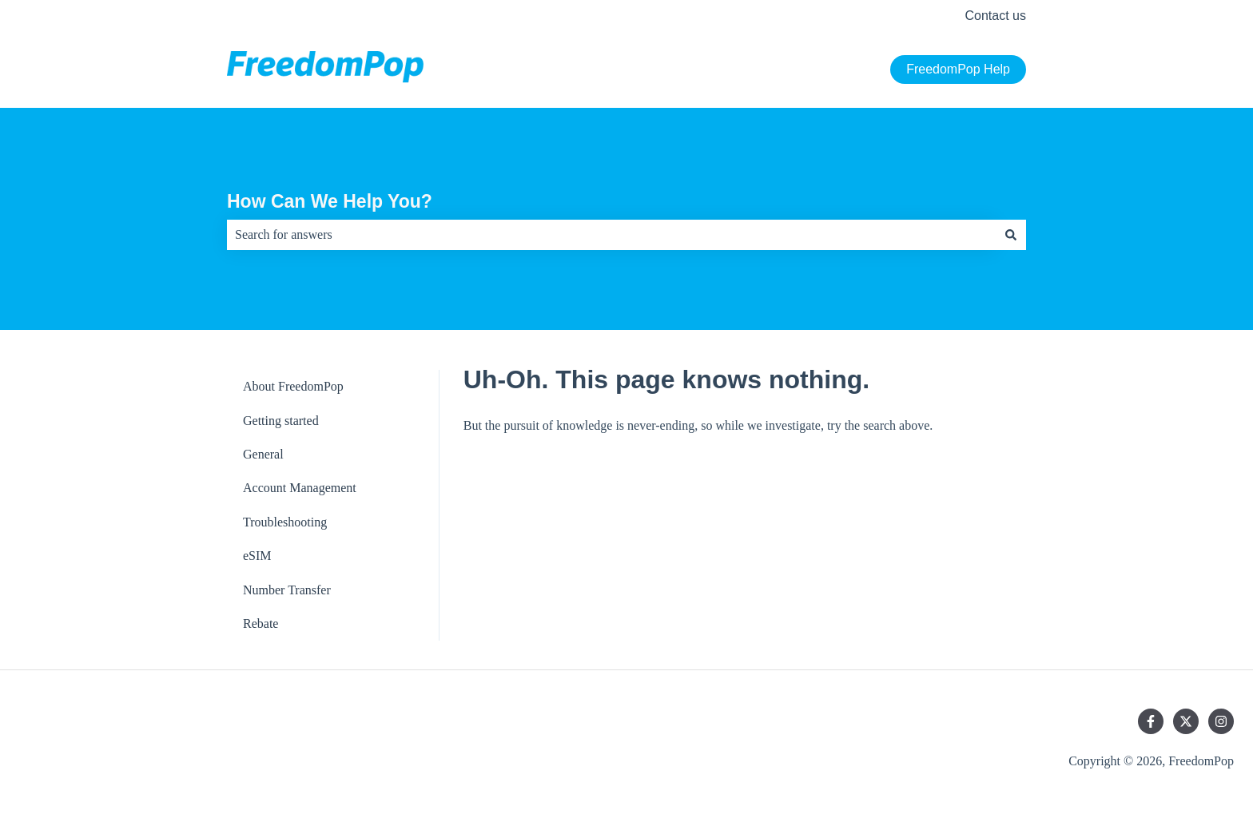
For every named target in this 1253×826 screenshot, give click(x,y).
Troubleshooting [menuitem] (285, 522)
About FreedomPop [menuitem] (293, 386)
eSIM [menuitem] (257, 555)
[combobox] (611, 235)
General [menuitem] (263, 454)
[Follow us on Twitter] (1186, 721)
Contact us (995, 15)
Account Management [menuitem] (299, 487)
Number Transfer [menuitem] (287, 590)
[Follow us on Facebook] (1151, 721)
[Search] (1011, 235)
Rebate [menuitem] (260, 623)
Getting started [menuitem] (281, 420)
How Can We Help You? (329, 201)
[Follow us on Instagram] (1221, 721)
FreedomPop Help (958, 69)
